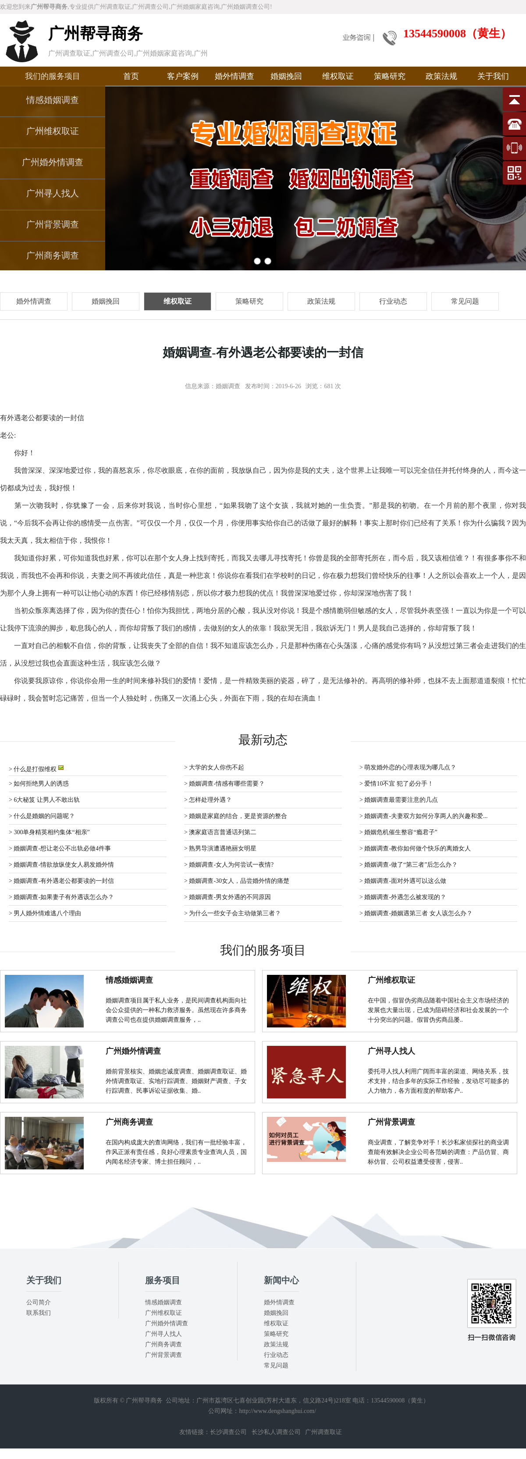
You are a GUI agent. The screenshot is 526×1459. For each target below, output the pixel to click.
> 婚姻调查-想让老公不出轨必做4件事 (60, 848)
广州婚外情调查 (52, 162)
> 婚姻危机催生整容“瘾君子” (398, 832)
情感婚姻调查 (52, 100)
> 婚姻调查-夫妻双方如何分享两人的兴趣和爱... (423, 816)
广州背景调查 (52, 224)
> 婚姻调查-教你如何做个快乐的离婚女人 (415, 848)
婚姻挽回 (286, 76)
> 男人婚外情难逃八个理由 (45, 913)
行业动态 (276, 1355)
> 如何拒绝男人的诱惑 (39, 783)
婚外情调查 (234, 76)
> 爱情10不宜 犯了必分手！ (396, 783)
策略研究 (389, 76)
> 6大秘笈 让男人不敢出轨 (44, 800)
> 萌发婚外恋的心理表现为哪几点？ (407, 767)
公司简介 (38, 1302)
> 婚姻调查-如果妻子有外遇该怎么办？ (61, 897)
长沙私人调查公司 (276, 1432)
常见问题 (276, 1365)
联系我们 (38, 1313)
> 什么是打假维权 (36, 768)
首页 (131, 76)
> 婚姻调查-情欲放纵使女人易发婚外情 (61, 864)
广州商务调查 (52, 255)
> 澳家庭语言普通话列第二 (220, 832)
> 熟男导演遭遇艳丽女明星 (220, 848)
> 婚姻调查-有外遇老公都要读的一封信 (61, 881)
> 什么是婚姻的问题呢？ (42, 816)
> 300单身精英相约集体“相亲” (49, 832)
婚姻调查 (228, 386)
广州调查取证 (323, 1432)
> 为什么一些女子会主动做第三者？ (232, 913)
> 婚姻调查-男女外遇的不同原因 (227, 897)
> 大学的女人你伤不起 (214, 767)
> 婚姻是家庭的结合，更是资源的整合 (235, 816)
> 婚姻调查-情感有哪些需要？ (224, 783)
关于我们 (493, 76)
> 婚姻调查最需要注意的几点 (398, 800)
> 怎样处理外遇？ (208, 800)
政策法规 (441, 76)
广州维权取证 (52, 131)
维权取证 (338, 76)
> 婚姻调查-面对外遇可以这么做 (402, 881)
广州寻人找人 (52, 193)
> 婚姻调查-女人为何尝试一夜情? (229, 864)
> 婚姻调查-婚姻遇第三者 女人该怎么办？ (416, 913)
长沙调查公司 (228, 1432)
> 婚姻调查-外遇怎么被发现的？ (402, 897)
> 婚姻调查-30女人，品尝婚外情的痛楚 (236, 881)
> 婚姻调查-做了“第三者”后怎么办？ (408, 864)
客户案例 (183, 76)
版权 (100, 1400)
